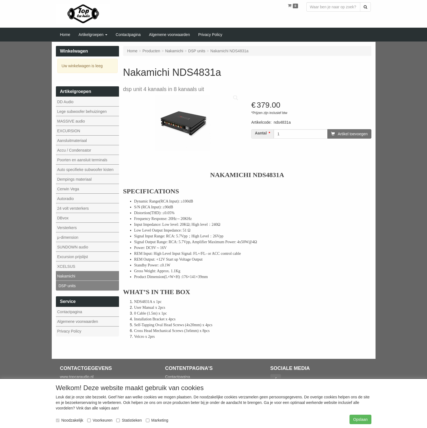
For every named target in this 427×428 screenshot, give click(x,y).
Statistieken (129, 420)
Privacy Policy (69, 331)
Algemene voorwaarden (77, 321)
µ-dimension (68, 237)
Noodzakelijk (69, 420)
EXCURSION (68, 131)
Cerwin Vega (68, 189)
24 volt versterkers (73, 208)
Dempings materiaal (74, 179)
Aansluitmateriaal (72, 140)
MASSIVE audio (71, 121)
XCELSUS (66, 266)
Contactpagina (69, 312)
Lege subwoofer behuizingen (82, 111)
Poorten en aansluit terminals (82, 160)
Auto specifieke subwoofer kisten (85, 169)
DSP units (67, 286)
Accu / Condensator (74, 150)
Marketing (157, 420)
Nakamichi (66, 276)
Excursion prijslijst (72, 257)
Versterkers (67, 227)
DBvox (63, 218)
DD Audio (65, 102)
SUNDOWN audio (72, 247)
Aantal (261, 133)
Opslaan (360, 419)
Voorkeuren (100, 420)
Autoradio (65, 198)
